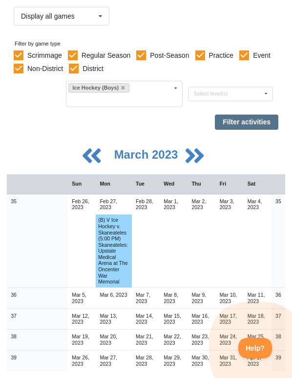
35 (14, 201)
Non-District (45, 68)
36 (14, 295)
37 (14, 316)
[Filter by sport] (120, 99)
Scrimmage (44, 55)
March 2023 (147, 154)
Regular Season (106, 55)
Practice (221, 55)
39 (14, 357)
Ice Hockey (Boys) (98, 88)
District (93, 68)
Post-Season (169, 55)
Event (262, 55)
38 (14, 336)
